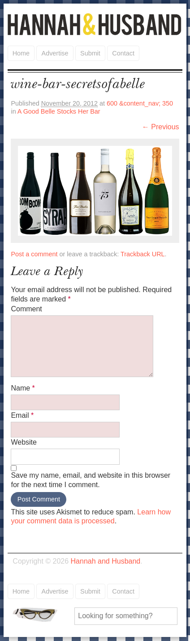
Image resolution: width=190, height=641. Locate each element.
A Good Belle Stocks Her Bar (58, 111)
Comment (26, 309)
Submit (90, 53)
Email (22, 415)
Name (23, 388)
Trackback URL (143, 254)
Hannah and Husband (95, 24)
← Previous (160, 127)
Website (24, 442)
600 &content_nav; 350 (140, 103)
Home (21, 53)
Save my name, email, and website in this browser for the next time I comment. (90, 479)
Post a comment (34, 254)
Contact (123, 53)
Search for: (41, 614)
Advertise (55, 53)
